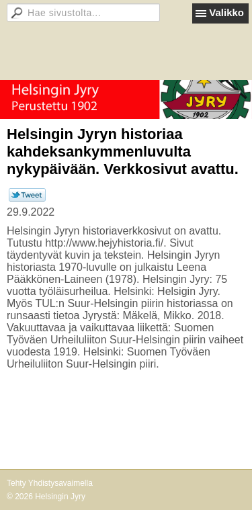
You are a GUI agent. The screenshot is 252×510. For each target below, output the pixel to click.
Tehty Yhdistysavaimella (50, 483)
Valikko (226, 12)
